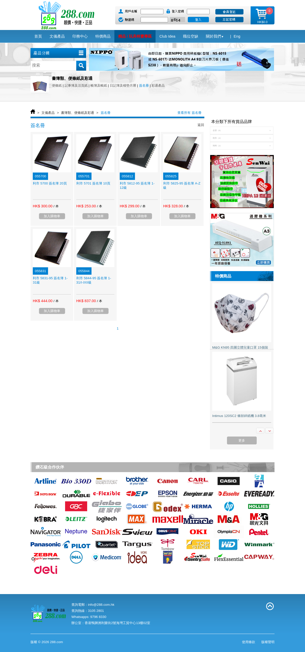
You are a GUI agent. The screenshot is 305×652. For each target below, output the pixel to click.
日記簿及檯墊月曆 (123, 85)
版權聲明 (267, 642)
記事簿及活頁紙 (76, 85)
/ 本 (55, 206)
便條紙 (57, 85)
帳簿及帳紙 (98, 85)
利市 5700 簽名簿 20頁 (50, 183)
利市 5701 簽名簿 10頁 (93, 183)
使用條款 (248, 642)
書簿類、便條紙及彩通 (77, 113)
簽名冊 (144, 85)
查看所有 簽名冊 (189, 113)
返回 (200, 125)
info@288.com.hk (101, 605)
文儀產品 (48, 113)
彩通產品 (158, 85)
